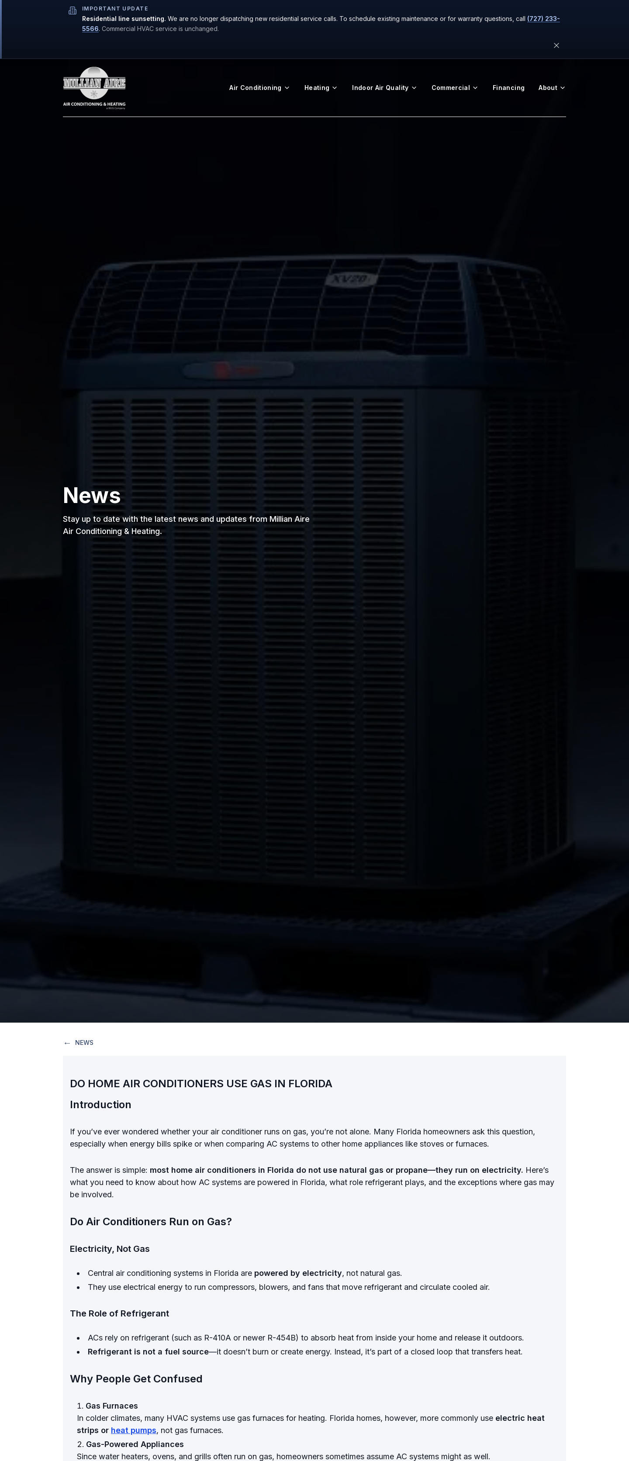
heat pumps (133, 1430)
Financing (509, 87)
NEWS (78, 1043)
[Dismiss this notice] (556, 45)
